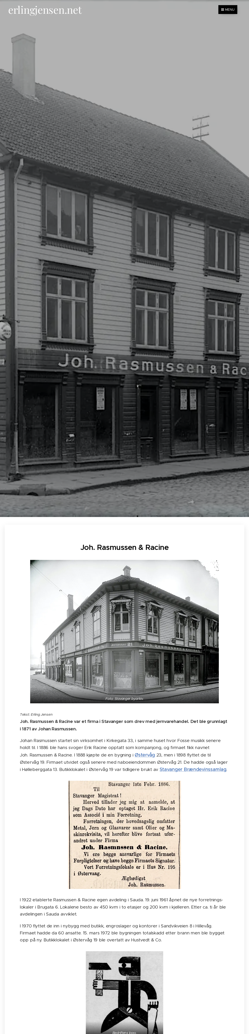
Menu (228, 9)
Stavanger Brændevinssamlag (193, 769)
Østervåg (145, 755)
